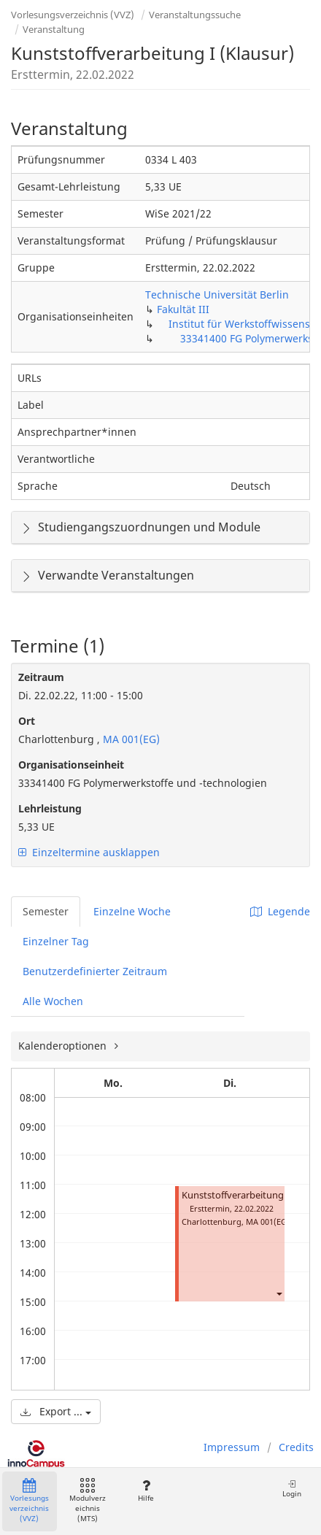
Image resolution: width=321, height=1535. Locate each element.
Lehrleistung (50, 808)
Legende (280, 911)
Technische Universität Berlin (217, 294)
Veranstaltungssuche (195, 14)
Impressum (232, 1447)
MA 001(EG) (130, 739)
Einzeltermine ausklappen (89, 852)
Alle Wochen (53, 1001)
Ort (26, 721)
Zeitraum (41, 677)
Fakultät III (183, 309)
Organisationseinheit (71, 765)
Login (291, 1489)
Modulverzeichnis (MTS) (87, 1501)
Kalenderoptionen (63, 1046)
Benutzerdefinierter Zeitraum (95, 971)
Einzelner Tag (56, 941)
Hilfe (145, 1491)
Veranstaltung (54, 29)
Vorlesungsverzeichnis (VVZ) (72, 14)
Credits (296, 1447)
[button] (278, 1293)
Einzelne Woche (132, 911)
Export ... (55, 1411)
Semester (46, 911)
